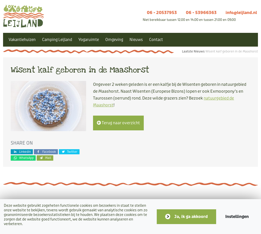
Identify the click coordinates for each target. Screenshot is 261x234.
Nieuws (136, 39)
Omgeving (114, 39)
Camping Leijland (57, 39)
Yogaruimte (89, 39)
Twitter (69, 151)
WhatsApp (23, 157)
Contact (156, 39)
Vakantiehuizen (22, 39)
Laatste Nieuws (193, 51)
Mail (45, 157)
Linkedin (22, 151)
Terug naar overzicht (118, 123)
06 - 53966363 (201, 12)
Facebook (46, 151)
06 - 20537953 (162, 12)
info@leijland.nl (241, 12)
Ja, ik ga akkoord (191, 216)
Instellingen (237, 216)
